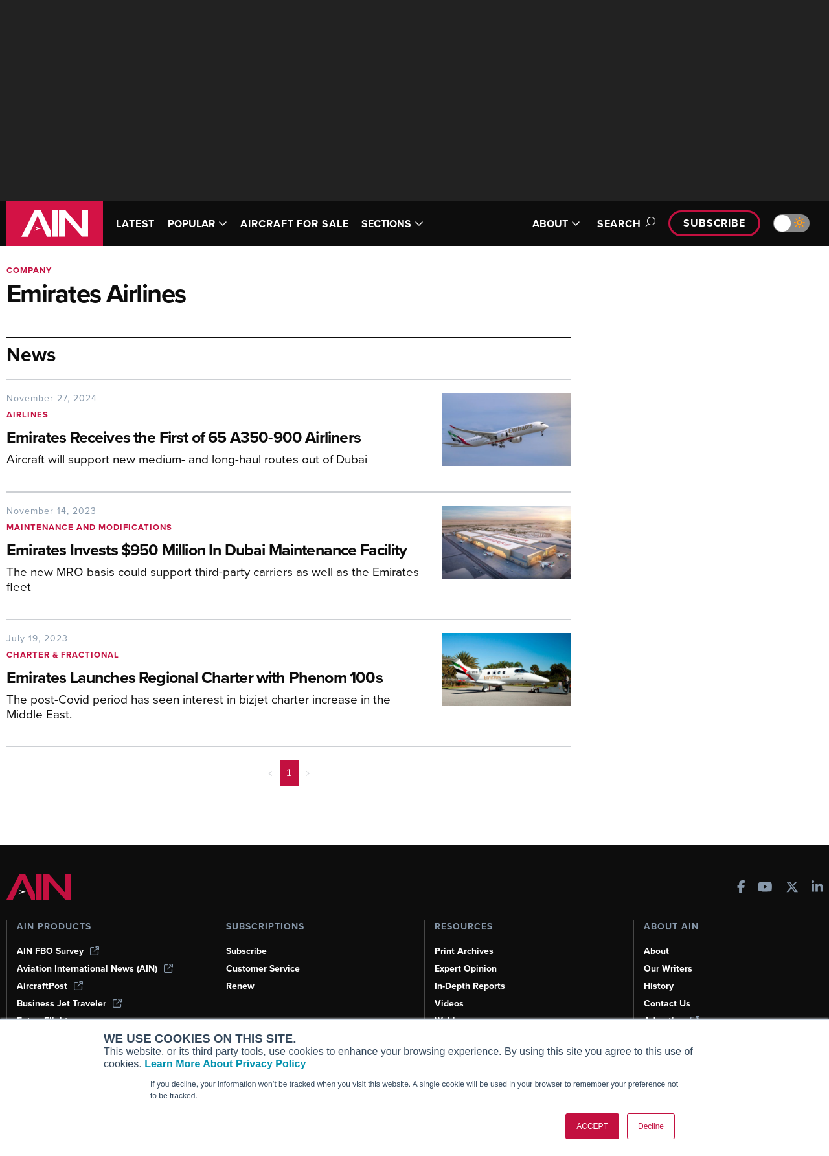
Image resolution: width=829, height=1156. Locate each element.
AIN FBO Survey (58, 951)
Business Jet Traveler (69, 1003)
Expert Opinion (466, 968)
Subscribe (714, 223)
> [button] (308, 772)
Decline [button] (651, 1126)
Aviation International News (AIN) (95, 968)
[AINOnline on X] (792, 888)
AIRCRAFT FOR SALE (294, 223)
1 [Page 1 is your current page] (289, 772)
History (659, 986)
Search (624, 223)
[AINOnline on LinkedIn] (817, 888)
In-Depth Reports (470, 986)
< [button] (270, 772)
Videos (449, 1003)
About (656, 951)
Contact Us (667, 1003)
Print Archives (464, 951)
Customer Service (263, 968)
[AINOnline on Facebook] (741, 888)
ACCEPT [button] (592, 1126)
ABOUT (556, 223)
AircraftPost (50, 986)
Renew (240, 986)
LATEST (135, 223)
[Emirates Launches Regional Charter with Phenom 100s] (214, 679)
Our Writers (668, 968)
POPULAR (197, 223)
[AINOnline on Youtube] (765, 888)
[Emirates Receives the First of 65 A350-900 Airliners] (214, 438)
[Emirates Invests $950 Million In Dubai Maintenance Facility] (214, 551)
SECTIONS (392, 223)
